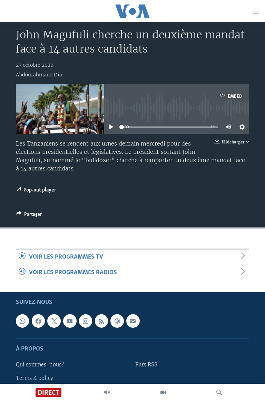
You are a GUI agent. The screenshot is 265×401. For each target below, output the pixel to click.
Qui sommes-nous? (40, 365)
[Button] (29, 215)
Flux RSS (146, 365)
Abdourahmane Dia (39, 75)
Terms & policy (34, 378)
